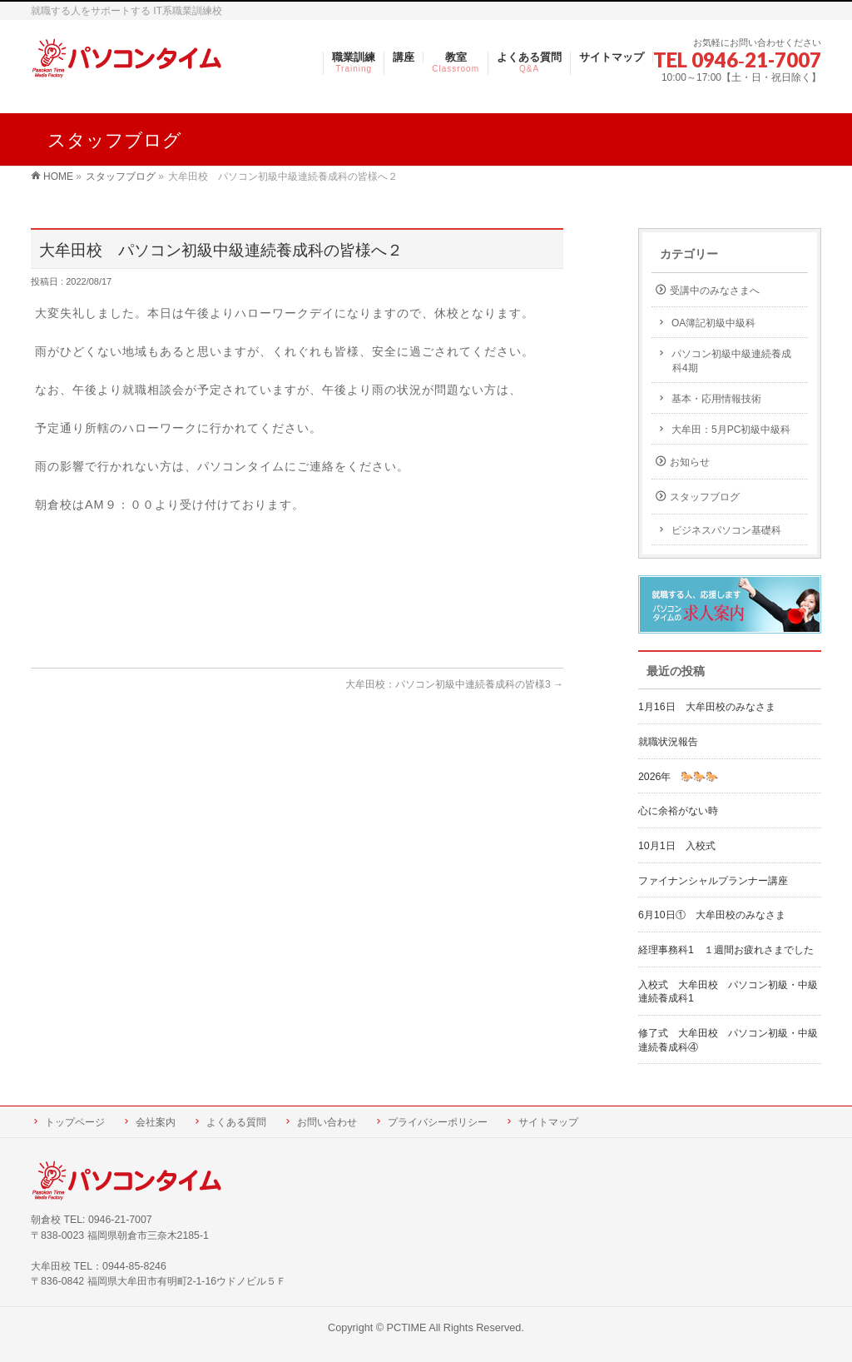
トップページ (75, 1122)
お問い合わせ (327, 1122)
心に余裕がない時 (678, 811)
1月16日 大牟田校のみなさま (706, 707)
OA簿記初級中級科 (713, 323)
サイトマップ (548, 1122)
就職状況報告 (668, 742)
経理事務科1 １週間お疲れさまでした (726, 950)
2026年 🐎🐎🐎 (678, 777)
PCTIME (407, 1328)
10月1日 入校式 (677, 846)
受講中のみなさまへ (715, 290)
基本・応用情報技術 (716, 399)
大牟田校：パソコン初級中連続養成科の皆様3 (454, 684)
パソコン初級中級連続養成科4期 (731, 360)
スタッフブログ (705, 497)
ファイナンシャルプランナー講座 (718, 881)
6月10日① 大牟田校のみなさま (711, 915)
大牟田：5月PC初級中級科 (730, 429)
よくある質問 (236, 1122)
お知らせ (690, 462)
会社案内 (156, 1122)
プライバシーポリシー (438, 1122)
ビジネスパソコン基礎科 (726, 530)
